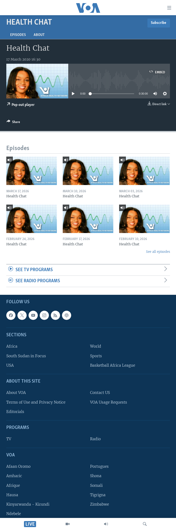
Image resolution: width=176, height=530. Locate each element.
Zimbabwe (99, 504)
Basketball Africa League (112, 365)
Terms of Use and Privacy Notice (35, 402)
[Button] (13, 122)
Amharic (14, 476)
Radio (95, 439)
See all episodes (158, 252)
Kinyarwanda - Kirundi (27, 504)
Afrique (13, 485)
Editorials (15, 411)
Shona (95, 476)
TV (8, 439)
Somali (96, 485)
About (39, 35)
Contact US (100, 392)
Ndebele (13, 513)
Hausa (12, 495)
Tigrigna (98, 495)
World (95, 346)
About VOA (16, 392)
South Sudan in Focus (26, 356)
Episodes (18, 35)
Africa (11, 346)
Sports (96, 356)
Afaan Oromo (18, 466)
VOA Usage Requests (108, 402)
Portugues (99, 466)
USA (10, 365)
